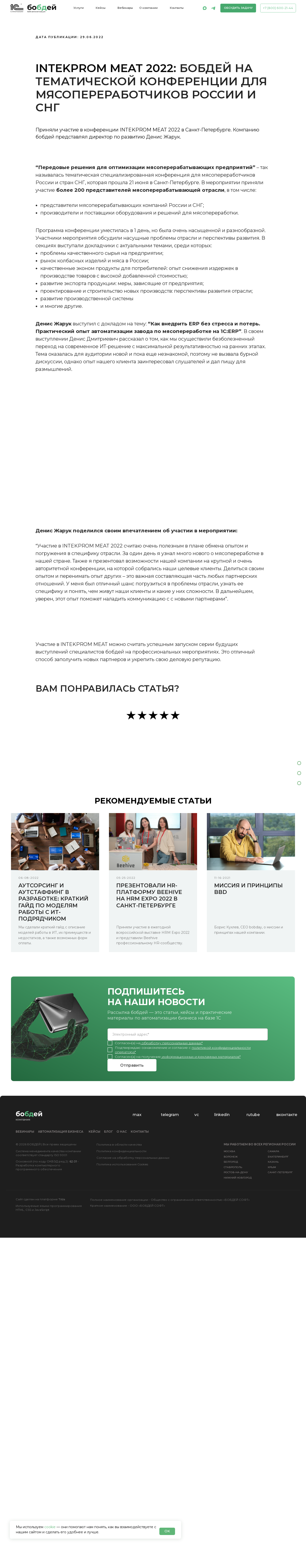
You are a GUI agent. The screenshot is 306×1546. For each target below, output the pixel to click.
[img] (204, 8)
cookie (50, 1527)
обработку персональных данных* (172, 1043)
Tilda (62, 1199)
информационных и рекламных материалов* (201, 1056)
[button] (238, 8)
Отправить (132, 1065)
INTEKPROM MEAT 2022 (104, 68)
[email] (187, 1034)
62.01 (73, 1161)
